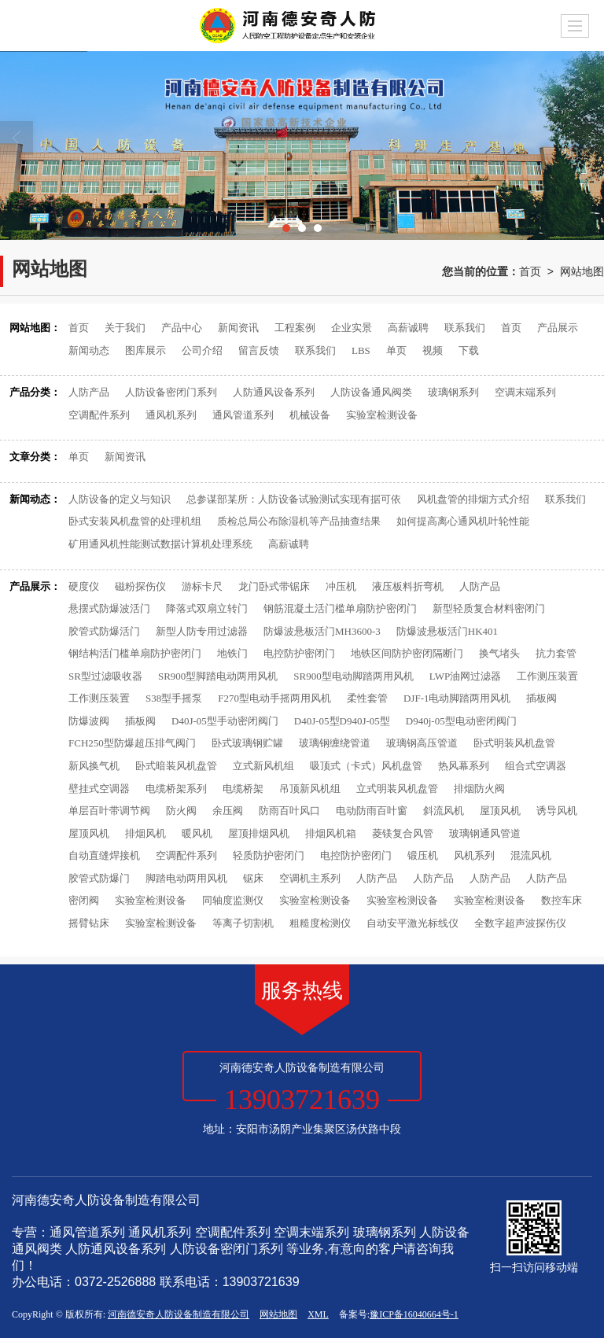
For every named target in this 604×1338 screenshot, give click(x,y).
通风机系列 (171, 415)
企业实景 (351, 328)
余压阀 (227, 810)
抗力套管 (556, 653)
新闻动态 (88, 350)
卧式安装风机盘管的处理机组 (134, 521)
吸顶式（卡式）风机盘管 (366, 766)
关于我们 (125, 328)
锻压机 (422, 855)
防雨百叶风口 (289, 810)
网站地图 (582, 271)
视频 (432, 350)
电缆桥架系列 (176, 788)
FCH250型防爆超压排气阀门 (132, 743)
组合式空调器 (535, 766)
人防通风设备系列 (274, 392)
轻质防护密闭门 (268, 855)
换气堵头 (499, 653)
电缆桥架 (243, 788)
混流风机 (530, 855)
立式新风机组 (263, 766)
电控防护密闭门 (299, 653)
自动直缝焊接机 (104, 855)
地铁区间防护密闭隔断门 (407, 653)
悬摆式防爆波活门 (109, 608)
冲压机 (341, 586)
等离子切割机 (243, 923)
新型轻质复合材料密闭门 (489, 608)
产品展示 (557, 328)
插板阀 (541, 698)
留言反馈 (258, 350)
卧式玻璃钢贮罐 (247, 743)
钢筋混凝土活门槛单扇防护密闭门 (340, 608)
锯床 (253, 878)
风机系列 (474, 855)
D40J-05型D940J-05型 (342, 721)
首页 (530, 271)
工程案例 (294, 328)
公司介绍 (202, 350)
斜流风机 (443, 810)
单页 (396, 350)
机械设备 (309, 415)
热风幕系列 (463, 766)
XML (318, 1314)
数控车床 (561, 900)
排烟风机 (145, 833)
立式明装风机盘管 (397, 788)
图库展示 (145, 350)
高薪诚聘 (408, 328)
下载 (469, 350)
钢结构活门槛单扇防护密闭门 (134, 653)
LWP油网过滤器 (465, 676)
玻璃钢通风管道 (485, 833)
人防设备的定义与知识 (119, 499)
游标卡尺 (202, 586)
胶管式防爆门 (99, 878)
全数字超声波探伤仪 (520, 923)
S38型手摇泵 (173, 698)
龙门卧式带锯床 (274, 586)
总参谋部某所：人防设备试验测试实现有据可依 (293, 499)
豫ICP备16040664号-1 (414, 1314)
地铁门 (232, 653)
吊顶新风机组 (310, 788)
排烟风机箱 (330, 833)
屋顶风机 (500, 810)
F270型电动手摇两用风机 (274, 698)
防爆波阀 (88, 721)
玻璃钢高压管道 (422, 743)
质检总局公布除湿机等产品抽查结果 (299, 521)
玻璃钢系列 (453, 392)
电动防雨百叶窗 (371, 810)
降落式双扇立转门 (207, 608)
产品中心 (181, 328)
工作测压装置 (547, 676)
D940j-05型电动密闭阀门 (461, 721)
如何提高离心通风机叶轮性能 (462, 521)
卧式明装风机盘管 (514, 743)
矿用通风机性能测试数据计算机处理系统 (160, 544)
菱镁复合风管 (402, 833)
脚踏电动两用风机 (186, 878)
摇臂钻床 (88, 923)
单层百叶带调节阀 (109, 810)
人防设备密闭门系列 (171, 392)
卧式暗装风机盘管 (176, 766)
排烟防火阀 (479, 788)
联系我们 (464, 328)
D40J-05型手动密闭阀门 (224, 721)
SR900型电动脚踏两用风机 (353, 676)
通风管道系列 (243, 415)
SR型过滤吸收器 (105, 676)
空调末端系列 (525, 392)
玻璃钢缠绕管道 (334, 743)
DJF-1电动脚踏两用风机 (457, 698)
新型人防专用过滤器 (202, 631)
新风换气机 (94, 766)
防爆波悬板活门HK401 (447, 631)
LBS (361, 350)
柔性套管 (367, 698)
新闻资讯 (238, 328)
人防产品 (88, 392)
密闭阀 (83, 900)
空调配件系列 (99, 415)
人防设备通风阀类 (371, 392)
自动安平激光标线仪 (412, 923)
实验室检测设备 (382, 415)
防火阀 (181, 810)
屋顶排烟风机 (258, 833)
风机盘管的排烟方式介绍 (473, 499)
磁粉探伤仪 (140, 586)
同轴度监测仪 (232, 900)
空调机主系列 (310, 878)
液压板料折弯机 (408, 586)
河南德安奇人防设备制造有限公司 (178, 1314)
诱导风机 (556, 810)
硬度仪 (83, 586)
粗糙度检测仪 (320, 923)
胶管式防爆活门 (104, 631)
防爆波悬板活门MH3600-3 (322, 631)
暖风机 (197, 833)
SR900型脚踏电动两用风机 (218, 676)
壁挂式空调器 (99, 788)
